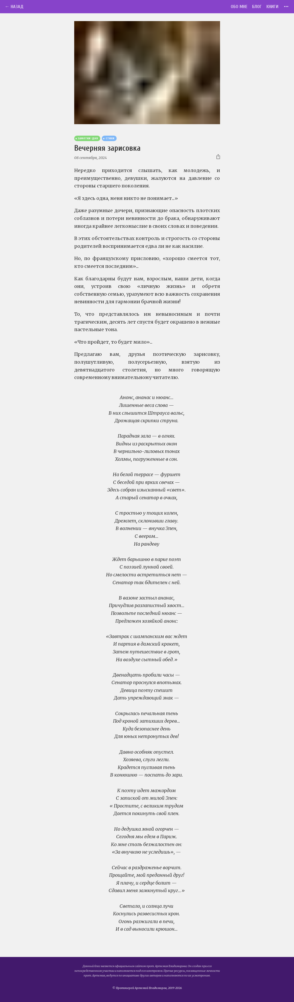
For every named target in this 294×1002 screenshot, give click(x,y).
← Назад (14, 6)
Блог (257, 6)
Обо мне (239, 6)
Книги (272, 6)
